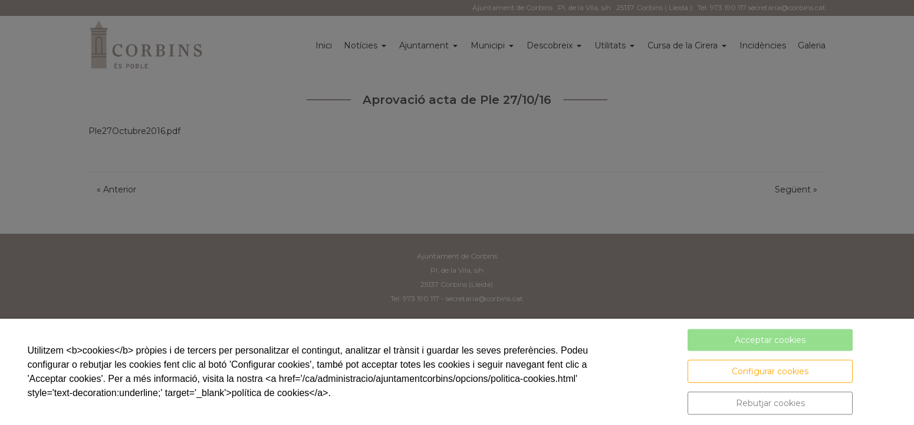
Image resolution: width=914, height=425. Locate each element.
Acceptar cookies (770, 340)
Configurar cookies (770, 371)
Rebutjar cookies (770, 403)
